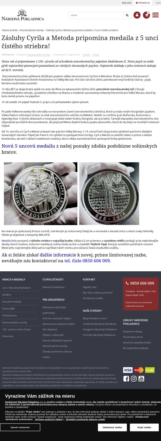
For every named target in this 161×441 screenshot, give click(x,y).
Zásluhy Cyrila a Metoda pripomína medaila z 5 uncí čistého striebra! (80, 41)
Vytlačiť (86, 54)
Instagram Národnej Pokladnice (100, 329)
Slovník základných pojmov (57, 340)
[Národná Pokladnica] (23, 15)
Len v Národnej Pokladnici (16, 287)
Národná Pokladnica (53, 287)
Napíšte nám (90, 287)
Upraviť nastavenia (20, 428)
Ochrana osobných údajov (57, 318)
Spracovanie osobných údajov (59, 323)
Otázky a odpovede (53, 334)
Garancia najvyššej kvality (137, 342)
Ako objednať (50, 329)
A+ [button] (159, 2)
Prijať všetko (144, 429)
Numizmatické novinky (39, 54)
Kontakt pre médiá (93, 298)
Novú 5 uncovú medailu (29, 146)
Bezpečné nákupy (132, 331)
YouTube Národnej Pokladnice (99, 334)
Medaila (6, 240)
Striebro (6, 294)
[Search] (127, 15)
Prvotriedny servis (133, 336)
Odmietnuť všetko (112, 429)
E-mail (96, 54)
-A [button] (156, 2)
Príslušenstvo (9, 315)
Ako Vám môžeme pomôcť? (97, 292)
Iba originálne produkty (135, 348)
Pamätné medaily (11, 301)
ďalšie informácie (58, 255)
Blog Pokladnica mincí (95, 318)
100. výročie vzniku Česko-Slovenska (16, 333)
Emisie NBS (8, 308)
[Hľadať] (96, 15)
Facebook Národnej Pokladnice (99, 323)
